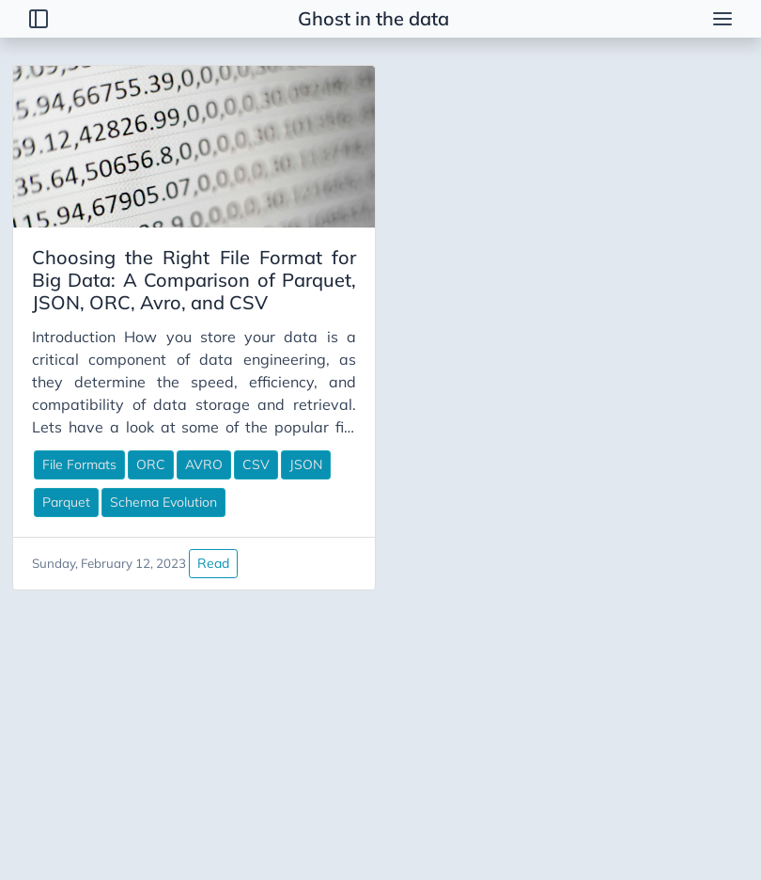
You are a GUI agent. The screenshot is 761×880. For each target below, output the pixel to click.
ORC (150, 464)
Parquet (66, 502)
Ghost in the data (373, 18)
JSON (305, 464)
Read (213, 563)
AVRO (204, 464)
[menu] (722, 19)
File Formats (79, 464)
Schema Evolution (163, 502)
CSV (256, 464)
